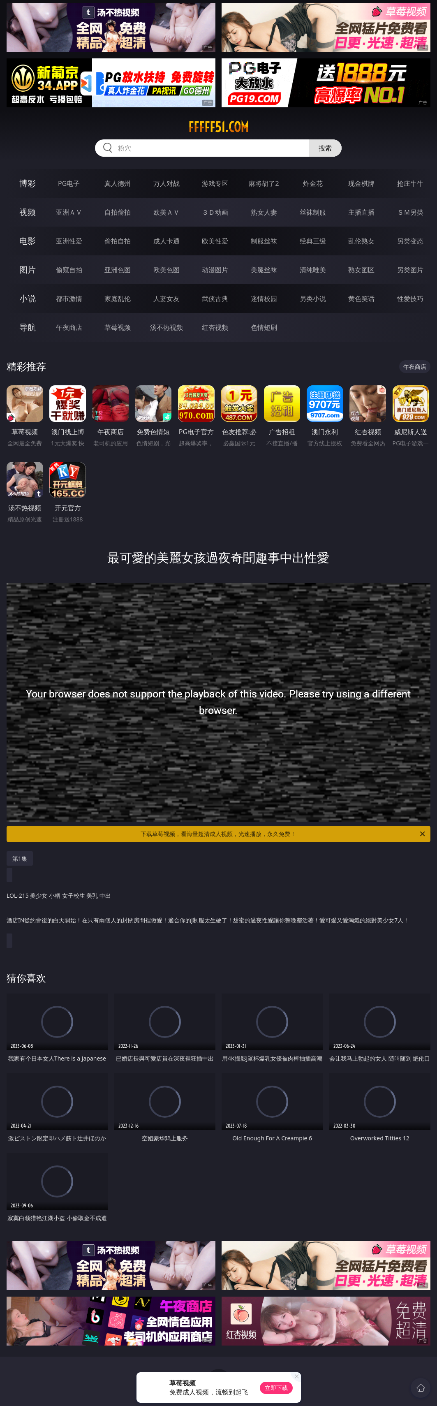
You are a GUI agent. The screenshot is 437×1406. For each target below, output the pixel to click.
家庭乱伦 (117, 298)
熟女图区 (361, 269)
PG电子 (69, 183)
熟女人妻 (264, 212)
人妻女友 (166, 298)
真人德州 (117, 183)
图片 (27, 269)
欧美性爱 (215, 241)
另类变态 (410, 241)
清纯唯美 (313, 269)
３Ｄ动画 (215, 212)
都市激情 (69, 298)
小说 (27, 298)
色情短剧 (264, 327)
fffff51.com (218, 127)
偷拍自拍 (117, 241)
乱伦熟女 (361, 241)
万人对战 (166, 183)
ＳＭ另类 (410, 212)
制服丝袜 (264, 241)
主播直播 (361, 212)
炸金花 (313, 183)
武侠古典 (215, 298)
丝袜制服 (313, 212)
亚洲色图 (117, 269)
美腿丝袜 (264, 269)
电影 (27, 240)
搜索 (325, 148)
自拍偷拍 (117, 212)
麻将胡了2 (264, 183)
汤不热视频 (166, 327)
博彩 (27, 183)
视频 (27, 212)
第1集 (19, 858)
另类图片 (410, 269)
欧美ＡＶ (166, 212)
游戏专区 (215, 183)
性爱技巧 (410, 298)
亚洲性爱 (69, 241)
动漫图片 (215, 269)
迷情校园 (264, 298)
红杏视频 (215, 327)
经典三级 (313, 241)
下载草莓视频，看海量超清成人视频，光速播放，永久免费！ (283, 834)
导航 (27, 327)
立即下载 (276, 1388)
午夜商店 (69, 327)
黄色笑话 (361, 298)
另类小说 (313, 298)
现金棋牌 (361, 183)
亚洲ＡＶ (69, 212)
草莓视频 (117, 327)
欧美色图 (166, 269)
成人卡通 (166, 241)
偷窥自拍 (69, 269)
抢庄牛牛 (410, 183)
